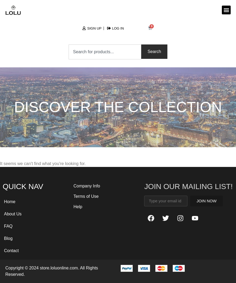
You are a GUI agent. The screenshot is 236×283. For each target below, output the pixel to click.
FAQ (8, 226)
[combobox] (105, 51)
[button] (226, 10)
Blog (8, 238)
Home (9, 201)
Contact (11, 250)
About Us (13, 214)
